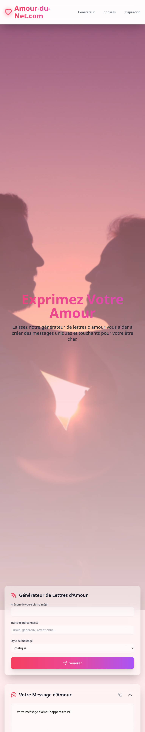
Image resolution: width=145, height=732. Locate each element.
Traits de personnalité (24, 622)
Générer (72, 663)
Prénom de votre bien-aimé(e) (29, 604)
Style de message (22, 641)
